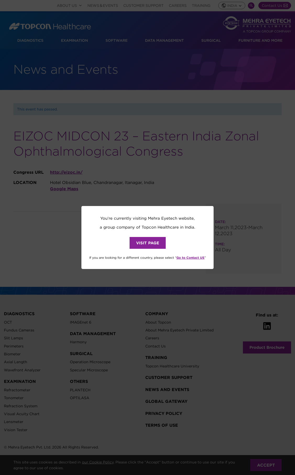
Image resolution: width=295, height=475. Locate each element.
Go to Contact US (190, 257)
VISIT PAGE (147, 242)
